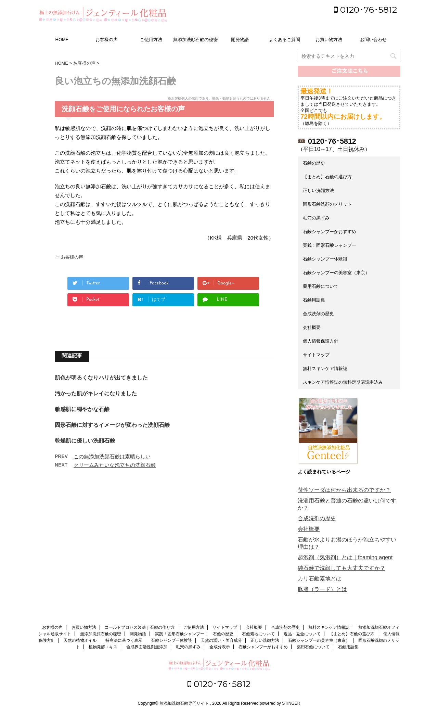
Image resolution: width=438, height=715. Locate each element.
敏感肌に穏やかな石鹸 (82, 409)
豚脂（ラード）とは (322, 589)
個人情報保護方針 (320, 341)
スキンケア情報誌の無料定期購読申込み (343, 382)
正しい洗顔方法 (318, 190)
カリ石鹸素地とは (320, 579)
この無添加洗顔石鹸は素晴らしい (112, 456)
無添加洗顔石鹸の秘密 (195, 39)
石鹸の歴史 (314, 163)
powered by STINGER (280, 703)
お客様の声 (106, 39)
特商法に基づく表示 (123, 640)
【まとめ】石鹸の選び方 (327, 176)
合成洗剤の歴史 (318, 313)
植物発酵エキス (103, 646)
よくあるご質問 (284, 39)
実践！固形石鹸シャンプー (329, 245)
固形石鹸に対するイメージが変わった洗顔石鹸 (112, 425)
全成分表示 (219, 646)
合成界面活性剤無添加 (146, 646)
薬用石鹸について (320, 286)
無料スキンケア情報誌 (325, 368)
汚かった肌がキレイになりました (96, 393)
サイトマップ (316, 354)
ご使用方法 (151, 39)
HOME (62, 39)
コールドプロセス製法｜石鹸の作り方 (140, 627)
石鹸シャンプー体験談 (325, 258)
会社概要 (312, 327)
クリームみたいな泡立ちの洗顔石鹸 (115, 465)
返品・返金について (302, 633)
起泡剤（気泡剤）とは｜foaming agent (345, 557)
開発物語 (240, 39)
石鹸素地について (258, 633)
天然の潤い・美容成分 (221, 640)
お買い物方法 (328, 39)
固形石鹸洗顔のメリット (327, 204)
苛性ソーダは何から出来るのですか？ (344, 490)
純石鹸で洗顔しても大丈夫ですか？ (341, 568)
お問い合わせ (373, 39)
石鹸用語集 (314, 300)
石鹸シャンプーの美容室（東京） (336, 272)
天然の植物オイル (80, 640)
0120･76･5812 (365, 9)
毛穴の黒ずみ (316, 217)
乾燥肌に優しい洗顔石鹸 (85, 441)
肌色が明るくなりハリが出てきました (101, 378)
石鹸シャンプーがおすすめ (329, 231)
